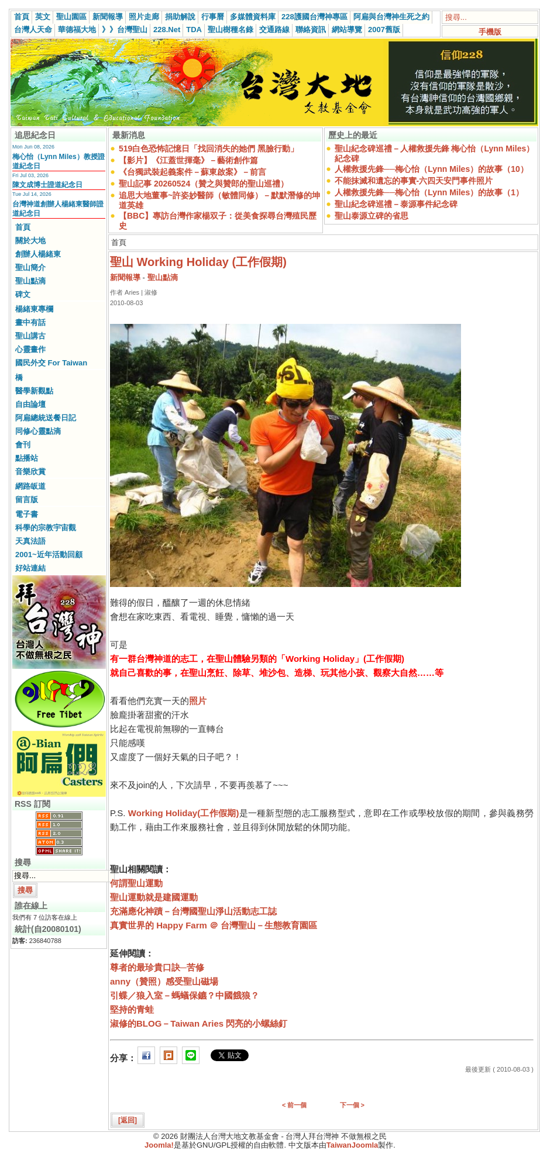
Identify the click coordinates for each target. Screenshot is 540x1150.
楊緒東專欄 (34, 309)
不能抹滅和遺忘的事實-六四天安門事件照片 (414, 180)
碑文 (22, 294)
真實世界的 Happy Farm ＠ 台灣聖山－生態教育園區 (213, 925)
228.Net (166, 29)
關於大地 (30, 240)
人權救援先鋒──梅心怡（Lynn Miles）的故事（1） (429, 192)
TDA (194, 29)
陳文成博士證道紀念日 (47, 185)
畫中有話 (30, 322)
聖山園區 (71, 16)
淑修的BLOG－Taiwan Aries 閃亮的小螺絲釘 (198, 1023)
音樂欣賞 (30, 471)
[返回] (127, 1120)
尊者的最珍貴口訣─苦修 (157, 967)
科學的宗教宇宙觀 (45, 527)
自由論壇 (30, 404)
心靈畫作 (30, 349)
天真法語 (30, 541)
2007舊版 (384, 29)
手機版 (490, 31)
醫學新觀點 (34, 390)
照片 (198, 701)
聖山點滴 (30, 281)
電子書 (26, 514)
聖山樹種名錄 (230, 29)
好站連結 (30, 568)
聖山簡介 (30, 267)
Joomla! (159, 1145)
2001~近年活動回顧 (48, 554)
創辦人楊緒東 (38, 254)
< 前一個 (294, 1104)
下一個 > (352, 1104)
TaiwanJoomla (352, 1145)
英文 (42, 16)
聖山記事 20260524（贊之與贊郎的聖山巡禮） (203, 183)
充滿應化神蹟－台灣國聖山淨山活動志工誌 (193, 911)
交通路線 (274, 29)
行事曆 (212, 16)
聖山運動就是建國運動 (154, 897)
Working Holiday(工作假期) (183, 813)
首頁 (21, 16)
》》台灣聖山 (124, 29)
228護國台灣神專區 (314, 16)
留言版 (26, 499)
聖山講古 (30, 335)
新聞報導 (107, 16)
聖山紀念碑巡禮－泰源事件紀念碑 (396, 204)
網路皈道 (30, 486)
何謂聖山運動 (136, 883)
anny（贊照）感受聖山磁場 (164, 981)
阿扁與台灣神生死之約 (391, 16)
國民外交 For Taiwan (51, 362)
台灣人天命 (33, 29)
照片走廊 (144, 16)
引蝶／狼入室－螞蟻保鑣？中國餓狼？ (184, 995)
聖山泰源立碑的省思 (371, 215)
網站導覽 (347, 29)
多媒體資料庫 (253, 16)
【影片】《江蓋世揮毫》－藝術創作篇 (188, 160)
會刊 (22, 444)
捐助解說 (180, 16)
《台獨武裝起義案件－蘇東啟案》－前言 (192, 172)
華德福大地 (77, 29)
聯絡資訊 (310, 29)
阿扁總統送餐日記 (45, 417)
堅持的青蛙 (132, 1009)
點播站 (26, 458)
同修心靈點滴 (38, 431)
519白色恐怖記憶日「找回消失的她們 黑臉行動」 (208, 148)
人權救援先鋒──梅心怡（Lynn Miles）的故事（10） (431, 169)
